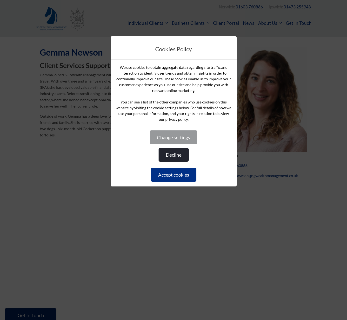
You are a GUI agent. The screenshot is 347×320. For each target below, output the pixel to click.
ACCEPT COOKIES (173, 175)
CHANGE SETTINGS (173, 137)
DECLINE (173, 155)
